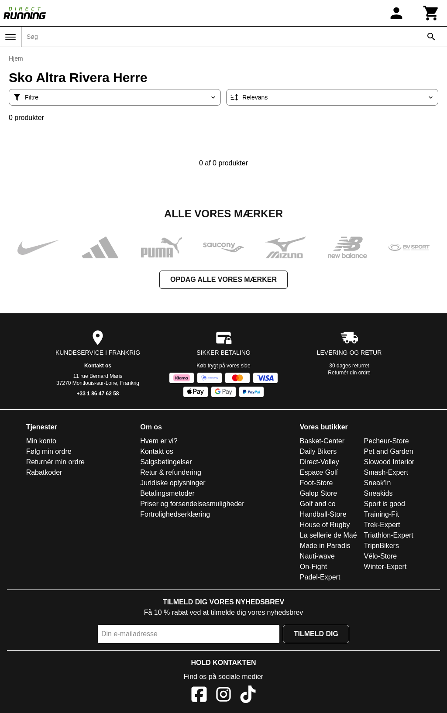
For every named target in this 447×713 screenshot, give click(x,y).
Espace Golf (319, 472)
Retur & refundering (170, 472)
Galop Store (318, 493)
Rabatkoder (44, 472)
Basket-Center (322, 441)
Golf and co (318, 503)
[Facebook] (199, 696)
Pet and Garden (388, 451)
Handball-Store (323, 514)
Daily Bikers (318, 451)
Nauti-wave (317, 556)
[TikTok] (248, 696)
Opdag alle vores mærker (223, 279)
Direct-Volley (319, 462)
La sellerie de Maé (328, 535)
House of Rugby (325, 524)
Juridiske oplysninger (172, 483)
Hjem (16, 58)
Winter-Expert (385, 566)
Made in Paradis (325, 545)
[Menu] (10, 37)
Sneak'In (377, 483)
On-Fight (313, 566)
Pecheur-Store (386, 441)
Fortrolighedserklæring (175, 514)
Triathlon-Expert (388, 535)
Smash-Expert (386, 472)
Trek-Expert (382, 524)
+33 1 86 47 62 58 (97, 394)
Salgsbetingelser (166, 462)
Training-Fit (381, 514)
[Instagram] (223, 696)
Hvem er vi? (158, 441)
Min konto (41, 441)
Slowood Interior (389, 462)
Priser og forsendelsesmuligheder (192, 503)
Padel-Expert (320, 577)
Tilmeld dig (316, 634)
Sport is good (384, 503)
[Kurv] (431, 13)
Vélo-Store (380, 556)
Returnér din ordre (349, 373)
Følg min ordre (49, 451)
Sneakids (378, 493)
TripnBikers (381, 545)
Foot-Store (316, 483)
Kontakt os (97, 366)
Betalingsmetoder (167, 493)
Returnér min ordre (55, 462)
